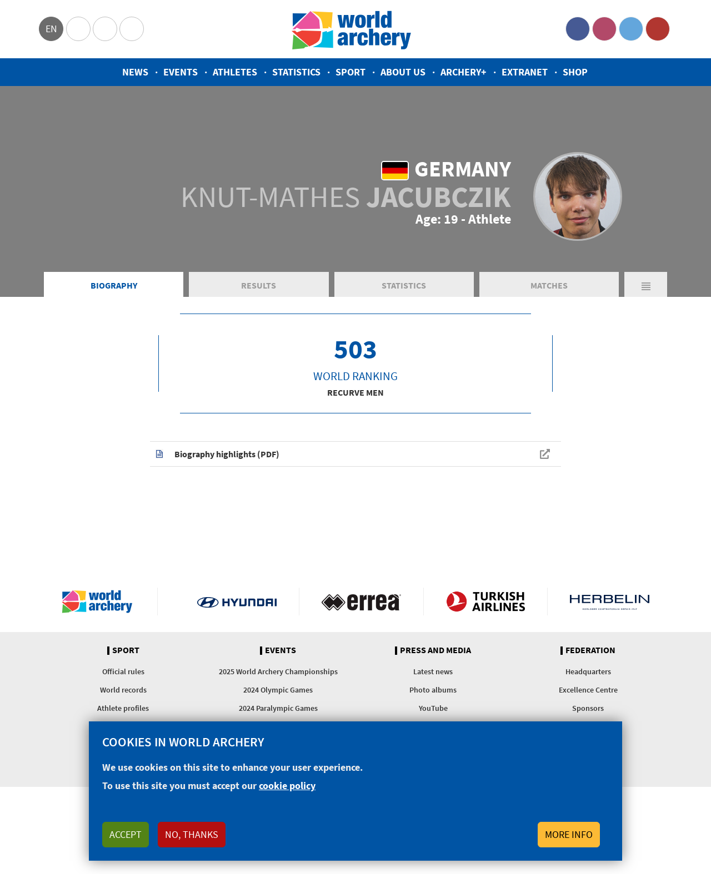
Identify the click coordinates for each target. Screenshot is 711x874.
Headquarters (588, 671)
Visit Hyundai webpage (237, 601)
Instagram (604, 29)
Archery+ (463, 71)
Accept (125, 834)
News (135, 71)
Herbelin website (609, 601)
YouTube (657, 29)
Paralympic (105, 29)
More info (569, 834)
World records (123, 690)
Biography (114, 285)
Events (180, 71)
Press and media (435, 650)
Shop (575, 71)
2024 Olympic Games (278, 690)
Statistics (296, 71)
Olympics (78, 29)
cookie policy (287, 785)
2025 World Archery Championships (278, 671)
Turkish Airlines (485, 601)
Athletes (235, 71)
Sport (350, 71)
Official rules (123, 671)
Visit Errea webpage (361, 601)
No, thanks (191, 834)
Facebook (577, 29)
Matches (549, 285)
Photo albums (433, 690)
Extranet (525, 71)
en (51, 28)
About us (402, 71)
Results (258, 285)
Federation (590, 650)
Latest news (433, 671)
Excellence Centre (588, 690)
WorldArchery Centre (131, 29)
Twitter (631, 29)
